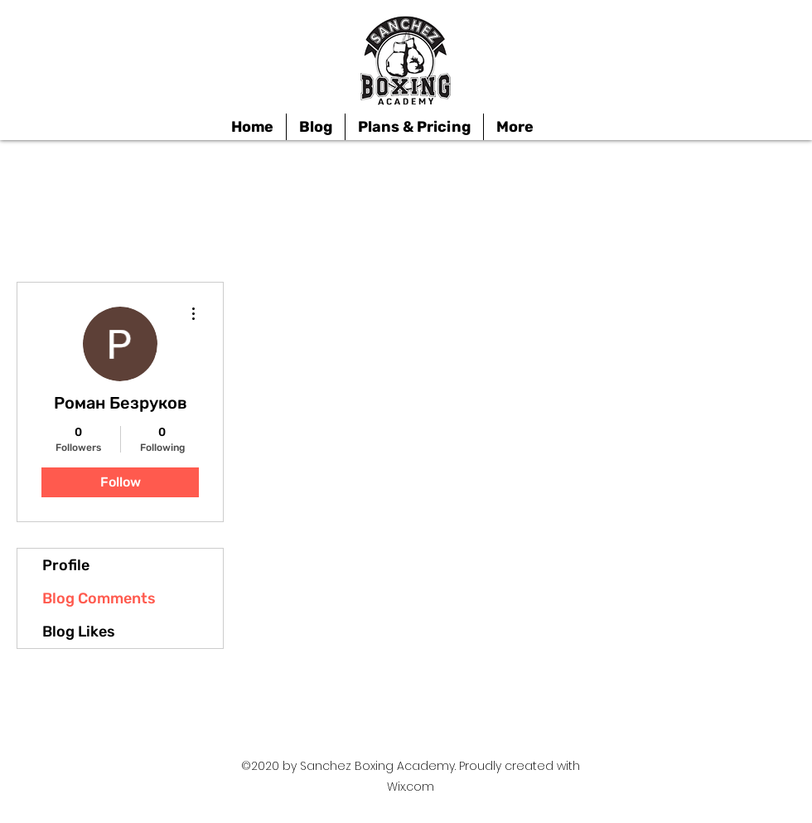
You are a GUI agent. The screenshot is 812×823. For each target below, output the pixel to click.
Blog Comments (99, 598)
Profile (65, 565)
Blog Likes (78, 631)
